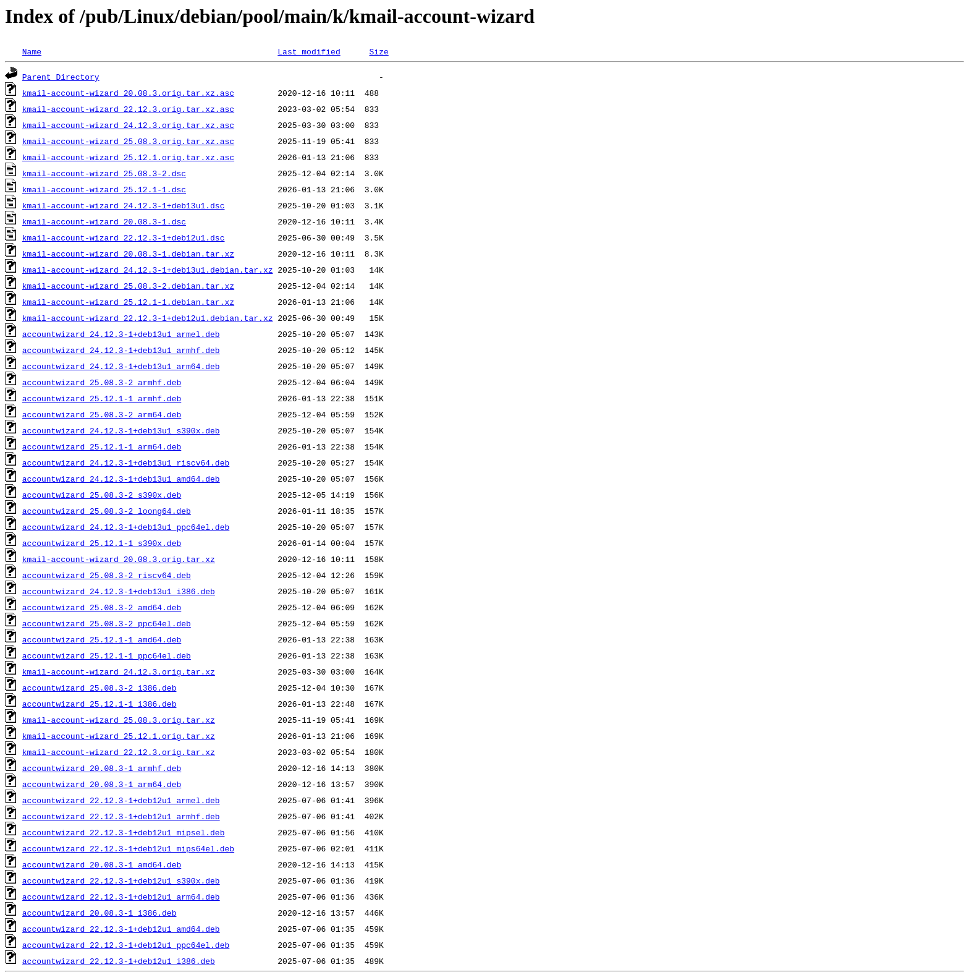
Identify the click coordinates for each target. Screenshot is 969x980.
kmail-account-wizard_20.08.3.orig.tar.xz (118, 559)
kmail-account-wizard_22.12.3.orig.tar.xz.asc (128, 108)
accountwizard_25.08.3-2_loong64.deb (106, 510)
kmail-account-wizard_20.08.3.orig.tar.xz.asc (128, 92)
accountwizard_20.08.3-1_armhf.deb (101, 767)
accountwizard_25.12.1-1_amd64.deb (101, 639)
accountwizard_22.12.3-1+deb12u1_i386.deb (118, 960)
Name (31, 51)
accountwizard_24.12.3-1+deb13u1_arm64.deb (121, 366)
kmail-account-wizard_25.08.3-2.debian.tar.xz (128, 285)
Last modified (308, 51)
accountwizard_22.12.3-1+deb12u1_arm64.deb (121, 896)
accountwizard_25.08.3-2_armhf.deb (101, 382)
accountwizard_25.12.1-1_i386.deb (99, 703)
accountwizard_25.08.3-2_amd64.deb (101, 607)
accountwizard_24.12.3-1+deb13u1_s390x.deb (121, 430)
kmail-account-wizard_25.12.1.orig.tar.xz (118, 735)
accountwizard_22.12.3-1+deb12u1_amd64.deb (121, 928)
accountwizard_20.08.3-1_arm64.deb (101, 784)
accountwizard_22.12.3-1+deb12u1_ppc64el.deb (125, 944)
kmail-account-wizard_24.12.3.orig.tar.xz (118, 671)
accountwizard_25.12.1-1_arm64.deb (101, 446)
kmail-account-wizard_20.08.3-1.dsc (104, 221)
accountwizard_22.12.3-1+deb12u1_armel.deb (121, 800)
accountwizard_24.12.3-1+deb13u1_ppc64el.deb (125, 526)
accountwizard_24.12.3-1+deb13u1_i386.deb (118, 591)
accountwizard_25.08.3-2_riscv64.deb (106, 575)
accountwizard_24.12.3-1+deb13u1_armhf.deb (121, 350)
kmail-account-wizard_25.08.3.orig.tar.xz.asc (128, 141)
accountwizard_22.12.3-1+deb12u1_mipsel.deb (123, 832)
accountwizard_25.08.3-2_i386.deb (99, 687)
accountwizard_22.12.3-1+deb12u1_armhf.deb (121, 816)
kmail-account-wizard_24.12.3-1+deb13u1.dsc (123, 205)
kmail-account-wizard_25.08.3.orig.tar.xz (118, 719)
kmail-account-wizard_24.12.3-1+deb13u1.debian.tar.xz (147, 269)
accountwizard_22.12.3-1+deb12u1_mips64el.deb (128, 848)
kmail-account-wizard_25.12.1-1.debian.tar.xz (128, 301)
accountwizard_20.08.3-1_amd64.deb (101, 864)
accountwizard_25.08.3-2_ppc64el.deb (106, 623)
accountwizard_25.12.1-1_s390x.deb (101, 542)
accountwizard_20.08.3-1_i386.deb (99, 912)
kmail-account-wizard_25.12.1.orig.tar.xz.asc (128, 157)
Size (378, 51)
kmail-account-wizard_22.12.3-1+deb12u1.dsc (123, 237)
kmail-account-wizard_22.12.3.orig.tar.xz (118, 751)
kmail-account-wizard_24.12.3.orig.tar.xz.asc (128, 124)
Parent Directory (60, 76)
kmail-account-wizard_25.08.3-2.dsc (104, 173)
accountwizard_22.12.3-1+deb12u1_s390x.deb (121, 880)
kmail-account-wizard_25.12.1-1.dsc (104, 189)
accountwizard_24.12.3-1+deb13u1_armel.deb (121, 333)
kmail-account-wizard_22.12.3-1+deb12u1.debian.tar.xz (147, 317)
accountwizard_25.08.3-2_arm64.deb (101, 414)
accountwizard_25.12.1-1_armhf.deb (101, 398)
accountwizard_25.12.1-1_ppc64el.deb (106, 655)
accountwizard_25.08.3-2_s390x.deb (101, 494)
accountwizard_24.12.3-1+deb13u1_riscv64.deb (125, 462)
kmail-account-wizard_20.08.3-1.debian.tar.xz (128, 253)
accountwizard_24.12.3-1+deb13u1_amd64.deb (121, 478)
